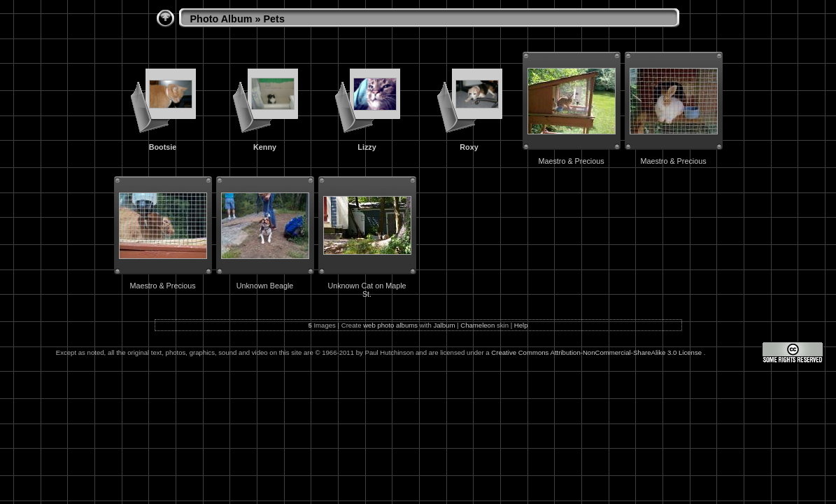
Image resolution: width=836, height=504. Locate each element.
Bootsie (163, 147)
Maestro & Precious (571, 161)
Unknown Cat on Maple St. (366, 289)
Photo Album (221, 18)
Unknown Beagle (265, 285)
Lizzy (366, 147)
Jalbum (444, 325)
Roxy (469, 147)
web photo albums (390, 325)
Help (521, 325)
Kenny (264, 147)
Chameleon (477, 325)
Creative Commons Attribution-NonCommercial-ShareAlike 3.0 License (597, 352)
